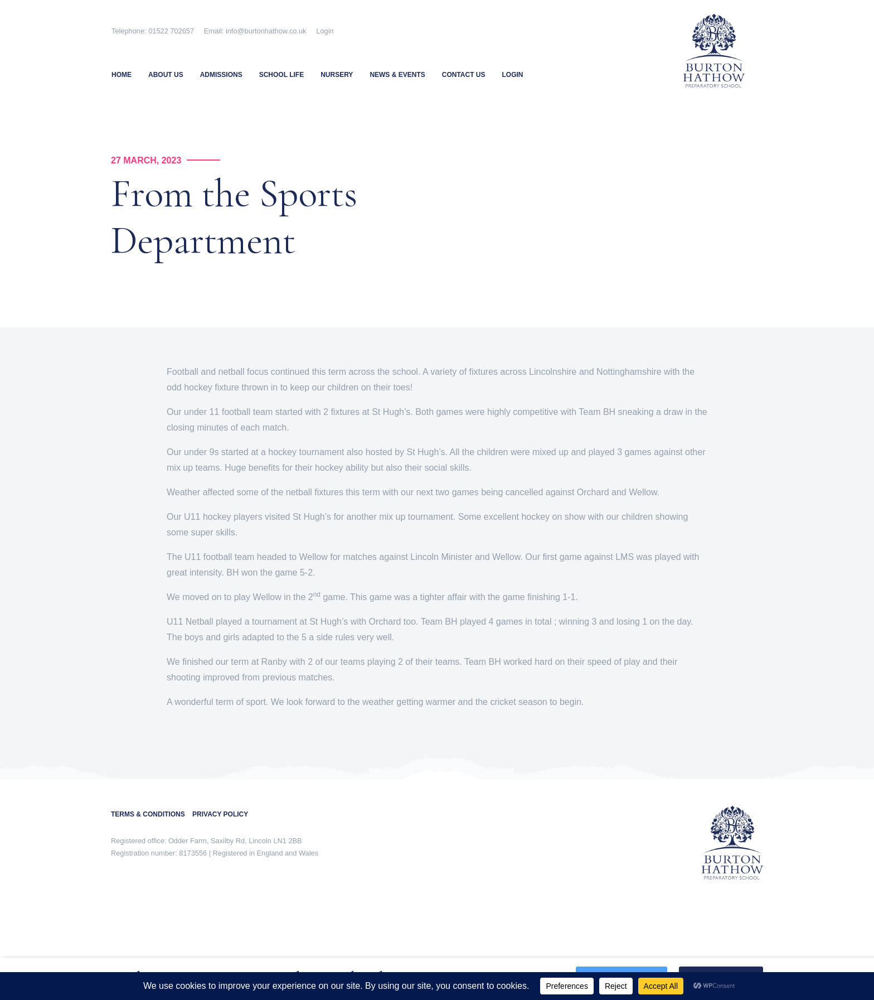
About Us (165, 75)
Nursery (337, 75)
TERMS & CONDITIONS (151, 814)
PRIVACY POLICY (220, 814)
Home (121, 75)
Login (324, 31)
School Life (281, 75)
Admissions (221, 75)
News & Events (397, 75)
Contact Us (463, 75)
